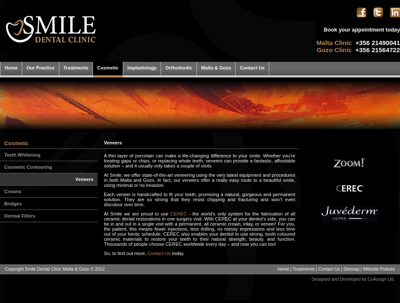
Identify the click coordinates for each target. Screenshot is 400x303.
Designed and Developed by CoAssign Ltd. (353, 279)
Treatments (76, 67)
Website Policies (379, 269)
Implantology (142, 67)
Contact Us (252, 67)
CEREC (178, 213)
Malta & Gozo (216, 67)
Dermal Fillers (19, 215)
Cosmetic (107, 67)
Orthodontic (178, 67)
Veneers (84, 179)
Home (11, 67)
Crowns (12, 191)
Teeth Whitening (22, 154)
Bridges (13, 203)
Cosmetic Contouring (28, 167)
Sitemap (351, 269)
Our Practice (40, 67)
